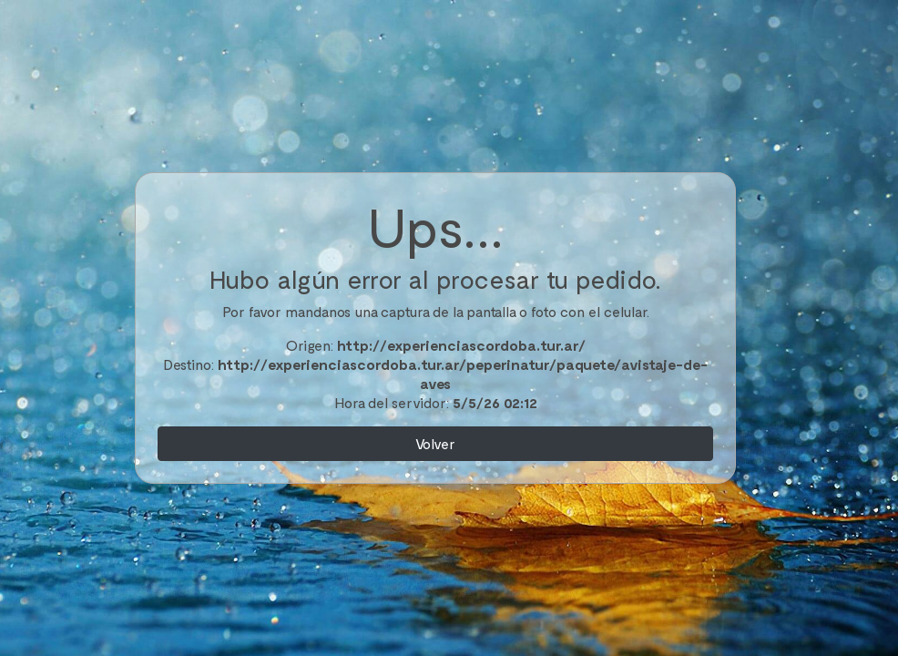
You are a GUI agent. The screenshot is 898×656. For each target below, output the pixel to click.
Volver (435, 443)
